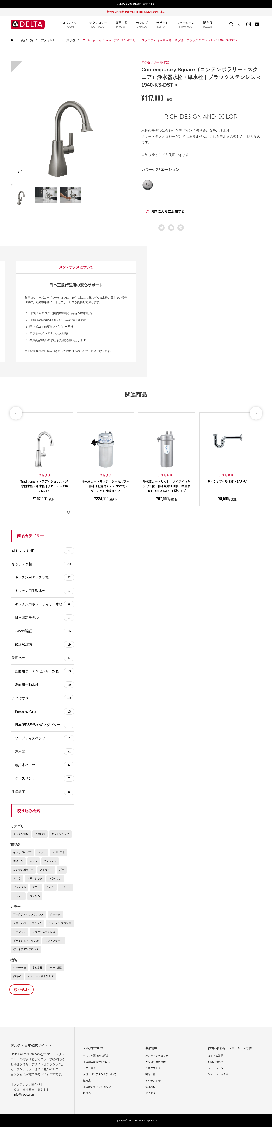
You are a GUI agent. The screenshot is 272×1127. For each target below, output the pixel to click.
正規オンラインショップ (97, 1086)
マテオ (36, 887)
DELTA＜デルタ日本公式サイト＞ (136, 4)
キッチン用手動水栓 (44, 591)
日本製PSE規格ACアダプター (44, 725)
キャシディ (50, 861)
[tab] (41, 267)
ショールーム (215, 1068)
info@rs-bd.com (24, 1094)
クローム (55, 914)
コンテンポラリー (23, 869)
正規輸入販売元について (97, 1061)
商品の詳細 (40, 267)
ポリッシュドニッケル (26, 940)
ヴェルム (35, 895)
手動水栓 (37, 967)
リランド (18, 895)
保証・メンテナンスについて (99, 1074)
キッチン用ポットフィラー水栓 (44, 604)
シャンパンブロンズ (59, 923)
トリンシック (34, 878)
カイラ (33, 861)
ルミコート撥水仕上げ (40, 976)
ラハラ (50, 887)
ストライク (46, 869)
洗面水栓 (43, 658)
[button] (16, 440)
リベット (65, 887)
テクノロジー (90, 1068)
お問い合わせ (215, 1061)
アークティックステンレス (28, 914)
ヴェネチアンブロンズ (26, 949)
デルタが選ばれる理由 (96, 1055)
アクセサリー (150, 62)
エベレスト (58, 852)
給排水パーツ (44, 765)
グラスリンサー (44, 778)
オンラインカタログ (156, 1055)
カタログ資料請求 (155, 1061)
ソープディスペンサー (44, 738)
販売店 (87, 1080)
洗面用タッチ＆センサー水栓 (44, 671)
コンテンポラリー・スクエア (100, 309)
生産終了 (43, 792)
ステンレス (19, 931)
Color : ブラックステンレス (62, 309)
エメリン (18, 861)
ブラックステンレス (43, 931)
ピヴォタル (19, 887)
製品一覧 (150, 1074)
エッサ (42, 852)
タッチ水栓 (19, 967)
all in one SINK (43, 550)
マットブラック (54, 940)
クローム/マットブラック (27, 923)
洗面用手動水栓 (44, 684)
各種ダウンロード (155, 1068)
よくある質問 (215, 1055)
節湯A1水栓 (44, 644)
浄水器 (164, 62)
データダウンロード (100, 267)
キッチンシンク (60, 834)
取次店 (87, 1092)
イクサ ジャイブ (22, 852)
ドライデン (55, 878)
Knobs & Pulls (44, 711)
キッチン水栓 (43, 564)
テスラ (17, 878)
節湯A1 (17, 976)
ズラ (61, 869)
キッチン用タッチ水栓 (44, 577)
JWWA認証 (44, 631)
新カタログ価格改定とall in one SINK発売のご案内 (136, 11)
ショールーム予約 (218, 1074)
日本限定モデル (44, 617)
